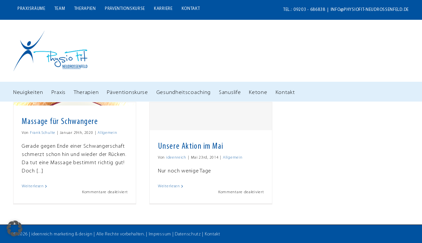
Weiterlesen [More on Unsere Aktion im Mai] (169, 186)
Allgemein (107, 133)
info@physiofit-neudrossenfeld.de (370, 10)
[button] (14, 228)
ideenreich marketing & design (61, 234)
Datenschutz (188, 234)
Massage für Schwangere (60, 121)
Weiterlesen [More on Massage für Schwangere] (33, 186)
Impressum (160, 234)
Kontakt (212, 234)
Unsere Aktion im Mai (190, 146)
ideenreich (176, 158)
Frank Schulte (42, 133)
